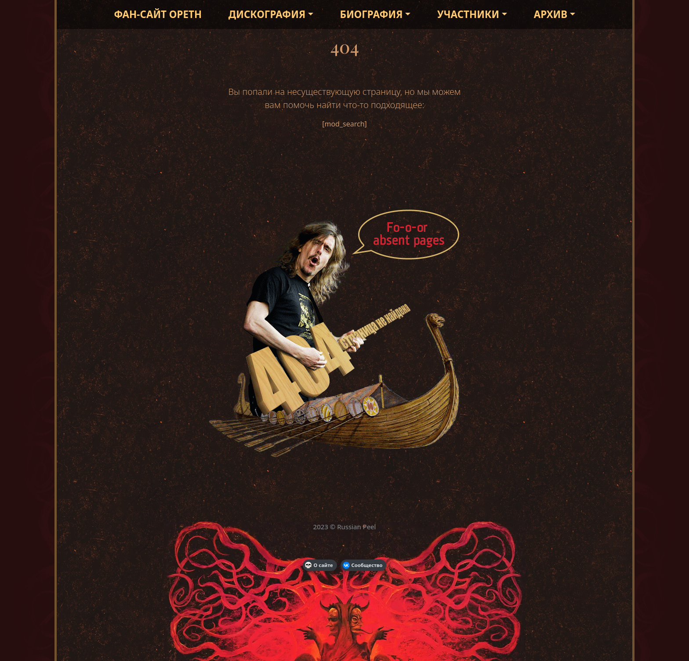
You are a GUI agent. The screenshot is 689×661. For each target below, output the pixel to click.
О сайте (319, 565)
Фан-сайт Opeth (158, 14)
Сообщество (363, 565)
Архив (550, 14)
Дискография (266, 14)
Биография (371, 14)
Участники (468, 14)
